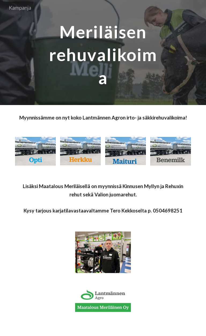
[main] (103, 52)
